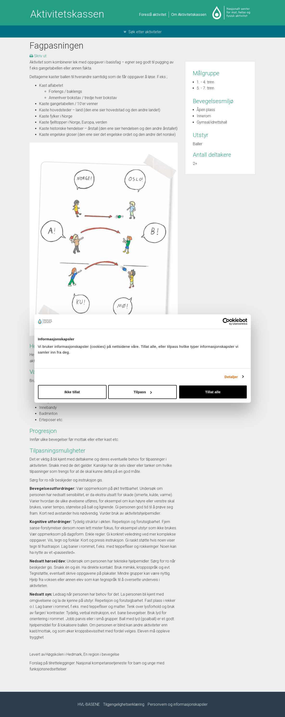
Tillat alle (213, 392)
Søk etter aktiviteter (143, 32)
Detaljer (231, 376)
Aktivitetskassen (67, 14)
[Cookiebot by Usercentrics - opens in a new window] (226, 321)
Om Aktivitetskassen (188, 14)
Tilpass (143, 392)
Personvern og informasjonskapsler (178, 704)
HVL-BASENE (89, 704)
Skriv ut (38, 56)
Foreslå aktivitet (152, 14)
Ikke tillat (72, 392)
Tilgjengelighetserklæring (123, 704)
